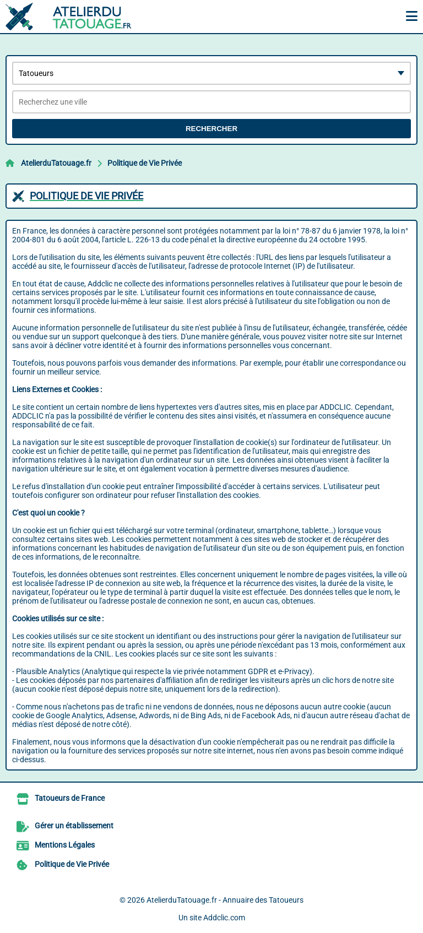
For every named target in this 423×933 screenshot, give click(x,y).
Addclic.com (224, 917)
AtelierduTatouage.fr (56, 163)
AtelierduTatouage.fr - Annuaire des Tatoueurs (225, 900)
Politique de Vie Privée (144, 163)
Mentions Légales (65, 844)
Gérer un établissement (74, 825)
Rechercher (211, 128)
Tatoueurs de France (70, 798)
